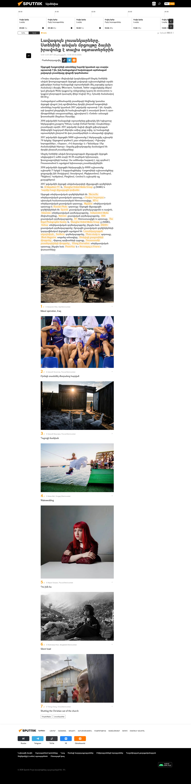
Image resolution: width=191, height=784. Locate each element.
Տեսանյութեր (114, 731)
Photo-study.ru (93, 234)
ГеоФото (60, 234)
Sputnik (64, 209)
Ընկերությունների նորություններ (109, 753)
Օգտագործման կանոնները (46, 753)
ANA (103, 215)
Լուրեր (22, 22)
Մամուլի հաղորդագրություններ (80, 753)
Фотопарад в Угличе (90, 246)
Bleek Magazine (48, 237)
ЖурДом (88, 203)
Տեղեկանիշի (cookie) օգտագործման (33, 756)
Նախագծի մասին (25, 753)
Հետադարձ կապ (58, 756)
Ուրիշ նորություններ (56, 22)
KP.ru (95, 200)
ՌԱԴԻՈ (124, 731)
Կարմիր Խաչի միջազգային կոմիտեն (60, 190)
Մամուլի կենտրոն (137, 731)
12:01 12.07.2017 (47, 55)
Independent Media (99, 212)
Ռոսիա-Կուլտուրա (94, 197)
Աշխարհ (72, 731)
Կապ (63, 753)
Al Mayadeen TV (52, 186)
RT (76, 218)
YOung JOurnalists (81, 243)
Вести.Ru (93, 194)
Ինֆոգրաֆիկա (100, 731)
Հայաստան (62, 731)
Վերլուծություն (85, 731)
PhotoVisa (70, 246)
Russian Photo (60, 206)
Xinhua (44, 224)
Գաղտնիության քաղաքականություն (141, 753)
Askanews (46, 212)
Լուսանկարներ (59, 717)
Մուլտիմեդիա (46, 717)
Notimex (62, 215)
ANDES (104, 224)
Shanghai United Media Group (78, 186)
